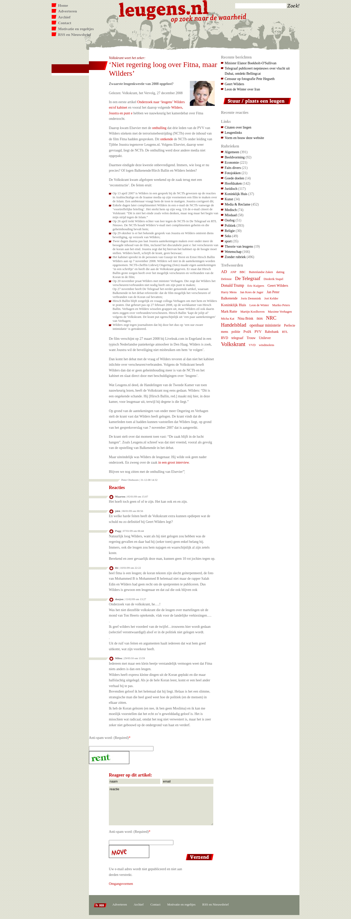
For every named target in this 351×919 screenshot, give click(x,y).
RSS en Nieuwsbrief (74, 34)
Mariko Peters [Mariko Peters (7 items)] (281, 305)
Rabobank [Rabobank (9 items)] (272, 332)
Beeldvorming (235, 157)
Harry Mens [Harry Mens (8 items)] (229, 292)
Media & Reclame (237, 204)
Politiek (230, 225)
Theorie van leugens (239, 246)
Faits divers (233, 168)
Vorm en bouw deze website (244, 138)
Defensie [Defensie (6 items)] (226, 279)
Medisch (231, 210)
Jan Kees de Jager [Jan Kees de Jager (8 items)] (251, 292)
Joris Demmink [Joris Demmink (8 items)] (251, 298)
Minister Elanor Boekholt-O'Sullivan (251, 63)
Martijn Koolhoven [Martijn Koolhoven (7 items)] (252, 311)
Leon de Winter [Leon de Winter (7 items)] (259, 305)
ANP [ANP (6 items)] (233, 272)
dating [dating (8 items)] (280, 272)
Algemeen (232, 152)
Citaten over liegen (238, 127)
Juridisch (231, 189)
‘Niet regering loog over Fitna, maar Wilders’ (163, 68)
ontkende (166, 139)
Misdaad (231, 215)
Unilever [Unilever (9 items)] (265, 338)
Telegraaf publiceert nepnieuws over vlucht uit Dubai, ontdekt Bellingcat (257, 70)
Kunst (229, 199)
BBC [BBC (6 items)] (243, 272)
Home (63, 5)
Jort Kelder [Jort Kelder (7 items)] (271, 298)
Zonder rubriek (235, 257)
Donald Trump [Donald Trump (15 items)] (232, 285)
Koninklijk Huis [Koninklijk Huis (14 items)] (233, 305)
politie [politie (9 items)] (235, 332)
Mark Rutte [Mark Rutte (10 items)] (229, 311)
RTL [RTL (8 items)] (285, 332)
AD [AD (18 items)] (224, 271)
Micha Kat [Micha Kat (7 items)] (227, 318)
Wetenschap (233, 252)
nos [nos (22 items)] (260, 318)
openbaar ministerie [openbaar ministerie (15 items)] (265, 325)
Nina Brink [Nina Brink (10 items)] (245, 318)
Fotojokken (233, 173)
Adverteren (67, 11)
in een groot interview (173, 462)
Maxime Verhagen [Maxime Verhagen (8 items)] (280, 311)
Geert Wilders (234, 84)
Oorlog (230, 220)
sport (228, 241)
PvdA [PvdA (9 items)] (247, 332)
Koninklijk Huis (236, 194)
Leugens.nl (164, 9)
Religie (230, 231)
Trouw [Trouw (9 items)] (251, 338)
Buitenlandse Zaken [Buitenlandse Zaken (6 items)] (261, 272)
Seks (228, 236)
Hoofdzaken (233, 183)
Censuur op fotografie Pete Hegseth (250, 79)
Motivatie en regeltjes (76, 29)
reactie (161, 805)
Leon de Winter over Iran (242, 89)
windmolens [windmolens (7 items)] (266, 345)
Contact (64, 23)
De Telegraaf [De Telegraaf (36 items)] (247, 278)
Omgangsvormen (121, 884)
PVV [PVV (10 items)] (258, 332)
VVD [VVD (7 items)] (252, 345)
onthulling (159, 128)
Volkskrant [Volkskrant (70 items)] (233, 344)
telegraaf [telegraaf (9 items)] (237, 338)
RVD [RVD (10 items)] (224, 338)
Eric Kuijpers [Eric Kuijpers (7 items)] (255, 285)
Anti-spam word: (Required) (109, 738)
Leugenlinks (233, 133)
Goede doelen (234, 178)
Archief (64, 17)
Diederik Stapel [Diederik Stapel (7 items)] (273, 279)
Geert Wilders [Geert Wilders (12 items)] (278, 285)
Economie (232, 162)
